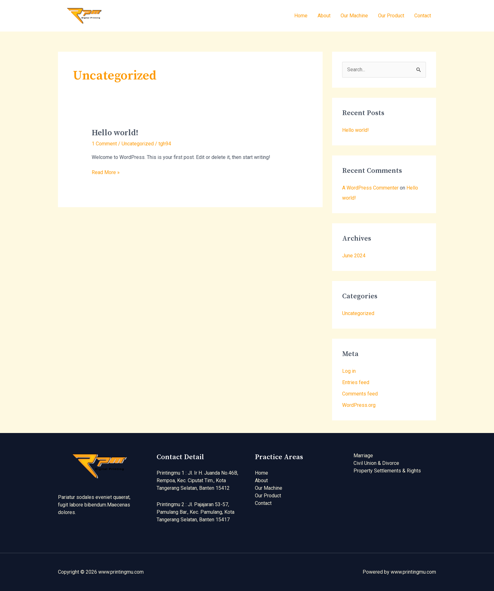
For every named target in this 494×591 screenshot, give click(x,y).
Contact (422, 16)
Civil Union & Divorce (376, 463)
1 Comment (104, 144)
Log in (349, 371)
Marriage (363, 456)
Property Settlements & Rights (387, 471)
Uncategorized (138, 144)
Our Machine (354, 16)
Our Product (391, 16)
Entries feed (355, 382)
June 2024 (353, 256)
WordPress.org (359, 405)
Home (300, 16)
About (324, 16)
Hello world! (115, 133)
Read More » (106, 172)
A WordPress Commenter (370, 188)
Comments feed (360, 394)
